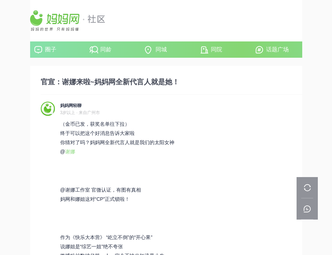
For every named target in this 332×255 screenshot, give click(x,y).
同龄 (106, 49)
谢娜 (70, 151)
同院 (216, 49)
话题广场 (277, 49)
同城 (161, 49)
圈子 (50, 49)
